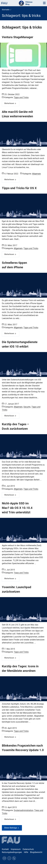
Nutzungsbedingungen (12, 852)
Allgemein (36, 174)
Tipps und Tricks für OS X (19, 188)
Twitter (14, 858)
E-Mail (4, 858)
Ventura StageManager (17, 37)
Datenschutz (28, 849)
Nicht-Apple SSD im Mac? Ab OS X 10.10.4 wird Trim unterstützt (17, 508)
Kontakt (5, 849)
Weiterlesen (9, 103)
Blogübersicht (36, 852)
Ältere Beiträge (10, 828)
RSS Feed (9, 858)
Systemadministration (23, 810)
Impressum (16, 849)
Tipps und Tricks (21, 97)
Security (27, 407)
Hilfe (26, 852)
